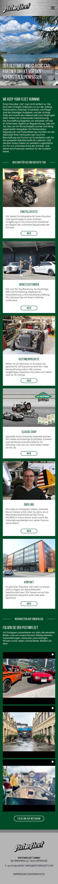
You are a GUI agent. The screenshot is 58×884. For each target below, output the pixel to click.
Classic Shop (29, 432)
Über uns (29, 504)
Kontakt (29, 582)
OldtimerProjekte (29, 359)
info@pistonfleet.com (39, 865)
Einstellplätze (29, 211)
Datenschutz (36, 874)
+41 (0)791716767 (15, 865)
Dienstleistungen (29, 284)
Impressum (20, 874)
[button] (53, 8)
